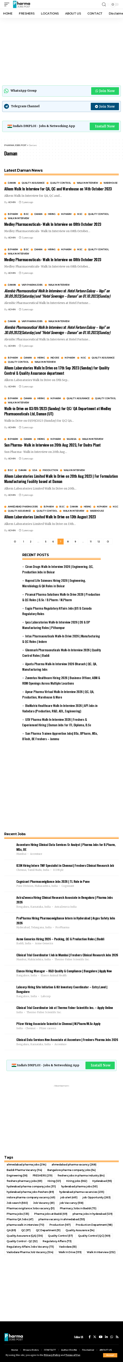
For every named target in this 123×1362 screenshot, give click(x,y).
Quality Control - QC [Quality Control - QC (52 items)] (22, 1241)
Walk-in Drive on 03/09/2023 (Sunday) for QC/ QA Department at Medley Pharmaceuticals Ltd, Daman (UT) (57, 411)
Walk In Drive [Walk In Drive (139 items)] (70, 1252)
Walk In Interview (87, 183)
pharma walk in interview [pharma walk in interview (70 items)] (25, 1224)
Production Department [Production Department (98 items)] (94, 1224)
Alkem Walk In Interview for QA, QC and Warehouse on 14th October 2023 (58, 188)
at (57, 293)
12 (99, 541)
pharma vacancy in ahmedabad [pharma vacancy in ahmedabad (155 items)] (61, 1219)
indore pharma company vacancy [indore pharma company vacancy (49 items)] (31, 1197)
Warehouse (110, 183)
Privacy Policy (52, 1355)
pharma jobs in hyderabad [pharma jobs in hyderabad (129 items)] (93, 1213)
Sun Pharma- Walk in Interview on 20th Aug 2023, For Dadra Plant (52, 445)
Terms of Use (72, 1355)
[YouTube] (100, 1337)
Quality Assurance (33, 183)
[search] (104, 4)
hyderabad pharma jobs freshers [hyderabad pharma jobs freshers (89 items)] (30, 1191)
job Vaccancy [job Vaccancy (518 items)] (72, 1202)
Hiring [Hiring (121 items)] (54, 1181)
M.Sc (79, 214)
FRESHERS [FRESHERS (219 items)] (43, 1175)
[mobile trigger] (7, 4)
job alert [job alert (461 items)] (68, 1197)
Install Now (105, 126)
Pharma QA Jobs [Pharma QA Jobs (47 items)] (20, 1219)
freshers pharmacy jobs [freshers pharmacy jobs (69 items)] (24, 1181)
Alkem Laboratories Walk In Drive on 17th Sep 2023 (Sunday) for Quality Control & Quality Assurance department (56, 370)
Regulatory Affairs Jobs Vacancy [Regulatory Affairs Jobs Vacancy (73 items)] (30, 1246)
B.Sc (26, 214)
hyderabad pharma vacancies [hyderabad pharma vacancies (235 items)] (81, 1191)
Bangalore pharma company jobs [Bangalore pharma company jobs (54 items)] (71, 1170)
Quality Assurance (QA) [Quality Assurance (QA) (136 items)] (25, 1235)
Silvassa (71, 439)
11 (91, 541)
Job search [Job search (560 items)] (17, 1202)
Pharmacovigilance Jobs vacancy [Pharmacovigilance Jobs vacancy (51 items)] (31, 1208)
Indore (54, 358)
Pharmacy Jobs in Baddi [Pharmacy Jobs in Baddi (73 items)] (78, 1208)
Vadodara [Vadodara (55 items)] (68, 1246)
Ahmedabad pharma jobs (23, 507)
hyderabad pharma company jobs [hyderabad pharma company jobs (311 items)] (31, 1186)
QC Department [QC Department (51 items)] (48, 1230)
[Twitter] (94, 1337)
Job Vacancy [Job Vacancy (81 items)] (44, 1202)
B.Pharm (13, 214)
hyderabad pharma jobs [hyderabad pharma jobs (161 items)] (79, 1186)
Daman (12, 183)
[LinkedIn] (106, 1337)
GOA (34, 470)
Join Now (105, 91)
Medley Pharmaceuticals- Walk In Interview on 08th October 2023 (52, 224)
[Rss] (117, 1337)
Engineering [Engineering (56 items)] (17, 1175)
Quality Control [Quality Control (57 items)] (60, 1235)
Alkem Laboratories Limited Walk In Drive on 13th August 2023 (50, 516)
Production (50, 470)
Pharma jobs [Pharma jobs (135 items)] (18, 1213)
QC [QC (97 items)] (26, 1230)
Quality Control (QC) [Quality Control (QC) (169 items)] (94, 1235)
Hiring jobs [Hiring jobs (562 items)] (76, 1181)
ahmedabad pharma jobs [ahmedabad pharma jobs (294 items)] (26, 1164)
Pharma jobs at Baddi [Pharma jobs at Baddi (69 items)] (50, 1213)
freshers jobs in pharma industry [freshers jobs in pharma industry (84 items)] (81, 1175)
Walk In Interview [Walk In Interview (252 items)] (101, 1252)
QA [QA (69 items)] (11, 1230)
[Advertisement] (61, 50)
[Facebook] (90, 1337)
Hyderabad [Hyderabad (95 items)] (102, 1181)
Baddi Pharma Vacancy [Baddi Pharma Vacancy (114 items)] (24, 1170)
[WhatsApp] (111, 1337)
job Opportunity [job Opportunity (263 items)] (96, 1197)
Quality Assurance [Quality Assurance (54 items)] (80, 1230)
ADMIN (12, 202)
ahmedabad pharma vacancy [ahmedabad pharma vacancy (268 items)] (74, 1164)
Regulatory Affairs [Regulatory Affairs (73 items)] (57, 1241)
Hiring (51, 214)
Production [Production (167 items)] (60, 1224)
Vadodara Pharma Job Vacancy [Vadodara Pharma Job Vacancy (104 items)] (30, 1252)
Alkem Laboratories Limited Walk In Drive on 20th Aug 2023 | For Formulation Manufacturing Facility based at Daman (61, 478)
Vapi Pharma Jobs (32, 285)
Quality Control (60, 183)
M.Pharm (66, 214)
